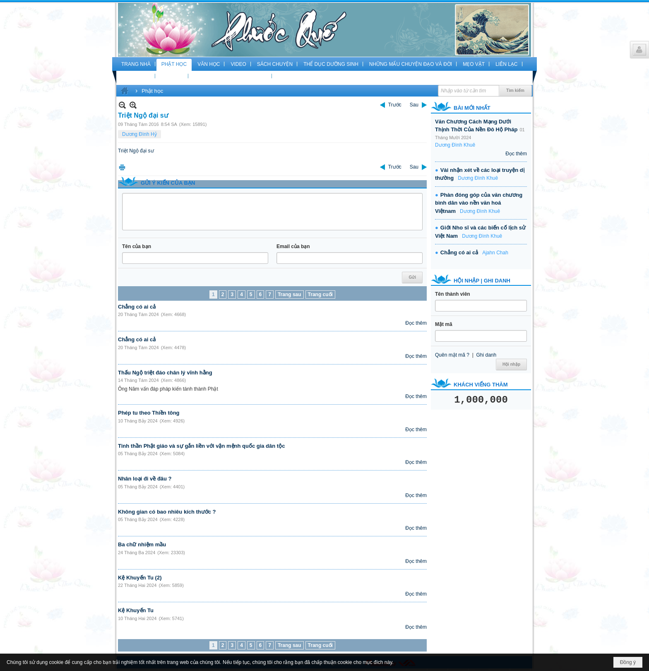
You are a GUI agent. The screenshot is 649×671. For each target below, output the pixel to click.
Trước (394, 105)
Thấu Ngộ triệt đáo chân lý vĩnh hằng (165, 372)
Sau (414, 105)
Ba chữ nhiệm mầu (142, 544)
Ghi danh (486, 355)
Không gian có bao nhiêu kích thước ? (167, 512)
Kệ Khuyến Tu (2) (139, 577)
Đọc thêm (416, 323)
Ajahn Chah (495, 253)
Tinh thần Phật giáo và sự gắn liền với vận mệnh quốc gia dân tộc (201, 446)
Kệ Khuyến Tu (136, 610)
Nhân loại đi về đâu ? (145, 478)
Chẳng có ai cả (137, 307)
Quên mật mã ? (452, 355)
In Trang (122, 167)
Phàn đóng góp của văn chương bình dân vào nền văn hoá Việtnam (478, 203)
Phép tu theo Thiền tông (149, 413)
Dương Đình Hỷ (139, 134)
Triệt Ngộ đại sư (136, 151)
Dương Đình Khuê (455, 145)
